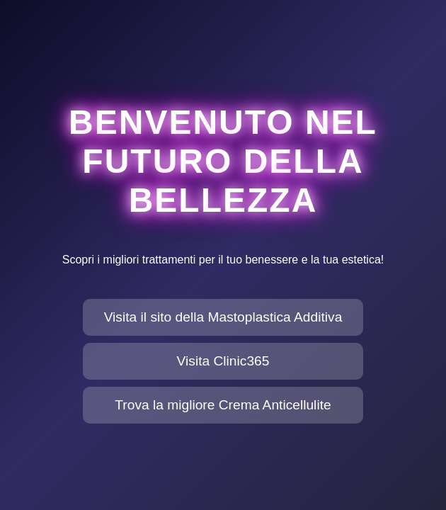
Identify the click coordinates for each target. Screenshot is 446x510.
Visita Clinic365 (223, 360)
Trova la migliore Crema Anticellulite (223, 404)
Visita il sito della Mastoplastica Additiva (223, 317)
